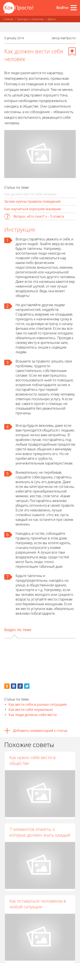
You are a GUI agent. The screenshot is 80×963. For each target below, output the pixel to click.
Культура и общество (30, 19)
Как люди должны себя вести (33, 714)
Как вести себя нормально (31, 709)
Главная (8, 19)
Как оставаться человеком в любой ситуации (37, 904)
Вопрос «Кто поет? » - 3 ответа (38, 216)
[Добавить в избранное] (72, 51)
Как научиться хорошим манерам (32, 209)
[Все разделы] (73, 7)
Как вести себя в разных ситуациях (38, 704)
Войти (62, 7)
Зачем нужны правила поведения (32, 201)
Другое (52, 19)
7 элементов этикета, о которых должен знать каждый (39, 832)
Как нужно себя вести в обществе (32, 760)
